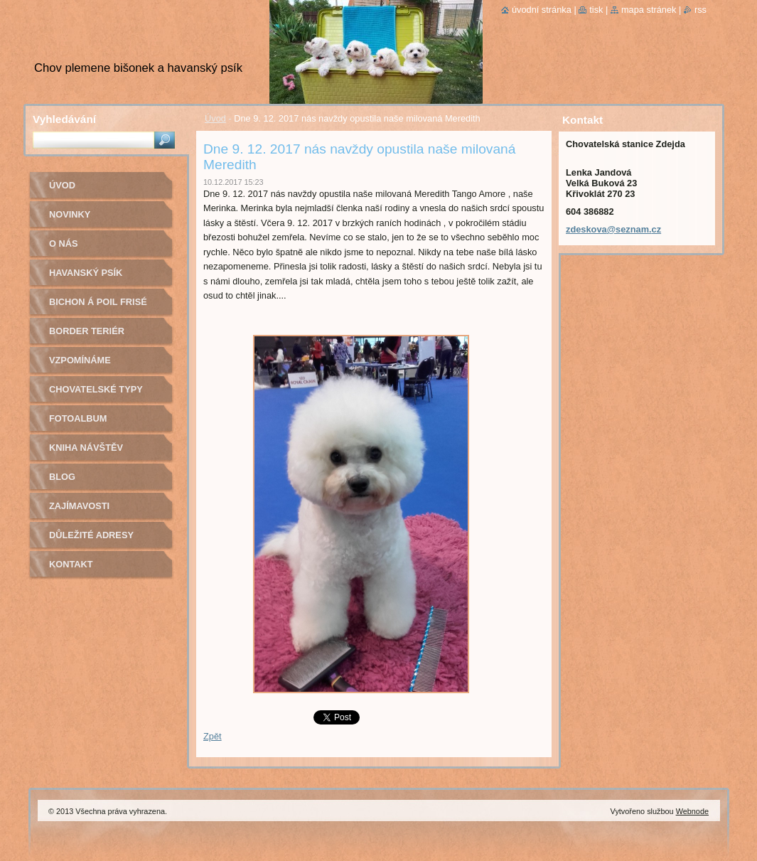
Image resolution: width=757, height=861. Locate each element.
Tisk (596, 9)
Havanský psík (85, 272)
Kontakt (71, 564)
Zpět (212, 736)
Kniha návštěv (86, 447)
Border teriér (86, 331)
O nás (63, 243)
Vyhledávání (64, 119)
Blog (62, 476)
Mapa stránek (649, 9)
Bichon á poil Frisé (98, 301)
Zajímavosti (79, 506)
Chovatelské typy (96, 389)
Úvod (215, 118)
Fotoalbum (78, 418)
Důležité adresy (91, 535)
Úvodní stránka (541, 9)
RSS (700, 9)
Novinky (69, 214)
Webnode (692, 811)
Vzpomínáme (80, 360)
